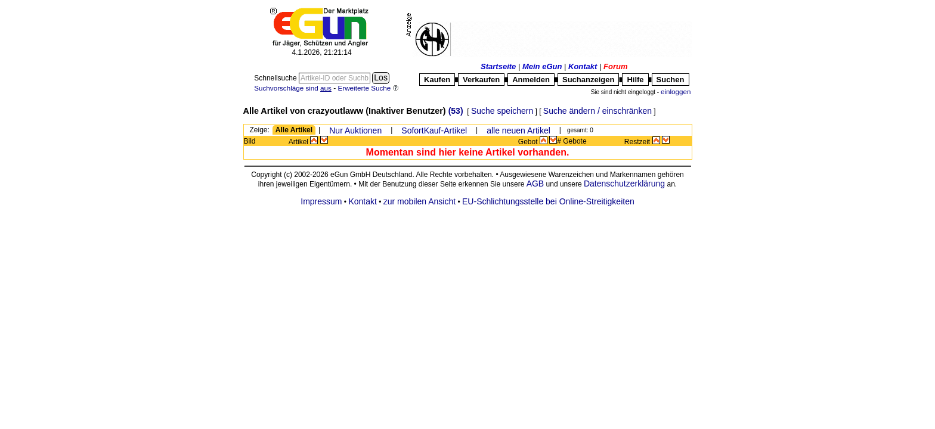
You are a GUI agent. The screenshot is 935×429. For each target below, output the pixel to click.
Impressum (321, 201)
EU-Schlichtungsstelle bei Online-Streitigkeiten (548, 201)
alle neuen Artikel (518, 130)
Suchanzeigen (588, 79)
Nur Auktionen (355, 130)
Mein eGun (542, 66)
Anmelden (531, 79)
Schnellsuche (276, 78)
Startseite (498, 66)
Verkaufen (481, 79)
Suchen (671, 79)
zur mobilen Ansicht (419, 201)
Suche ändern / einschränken (597, 111)
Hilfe (635, 79)
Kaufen (437, 79)
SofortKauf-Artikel (434, 130)
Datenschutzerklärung (624, 183)
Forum (615, 66)
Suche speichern (502, 111)
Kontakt (582, 66)
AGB (535, 183)
